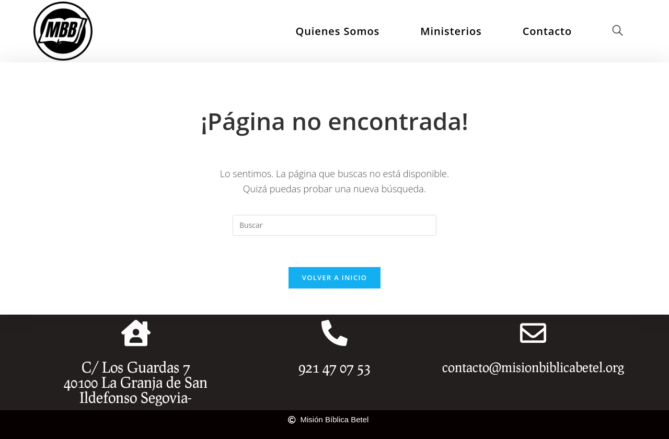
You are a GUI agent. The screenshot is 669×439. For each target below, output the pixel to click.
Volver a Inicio (334, 277)
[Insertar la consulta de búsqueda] (334, 225)
